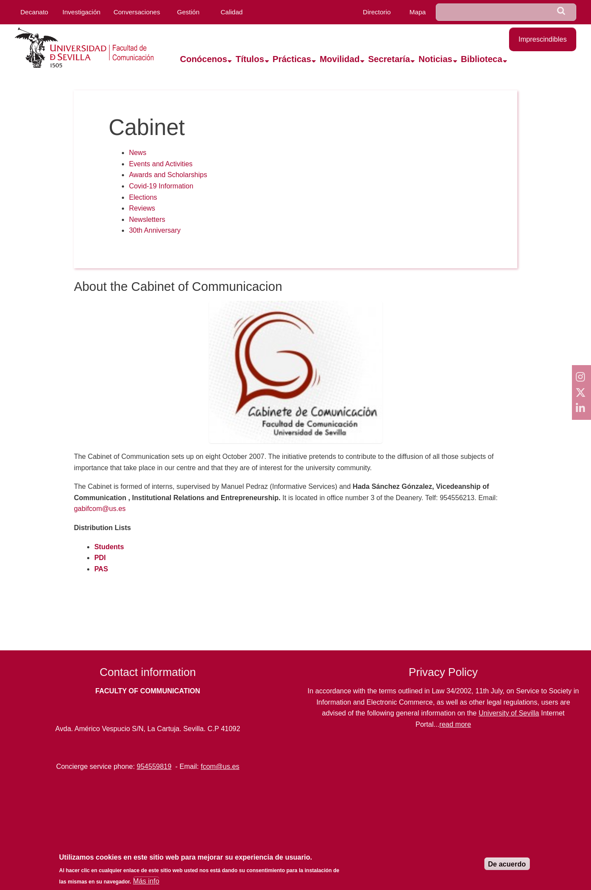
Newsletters (147, 219)
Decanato (34, 12)
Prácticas (292, 59)
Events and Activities (161, 164)
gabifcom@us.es (99, 508)
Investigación (81, 12)
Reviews (142, 208)
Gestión (188, 12)
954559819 (154, 766)
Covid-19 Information (161, 186)
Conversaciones (137, 12)
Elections (143, 197)
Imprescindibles (543, 39)
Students (109, 546)
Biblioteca (482, 59)
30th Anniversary (154, 230)
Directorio (377, 12)
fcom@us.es (220, 766)
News (137, 152)
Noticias (435, 59)
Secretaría (389, 59)
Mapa (417, 12)
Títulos (249, 59)
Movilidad (339, 59)
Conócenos (203, 59)
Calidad (232, 12)
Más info (146, 881)
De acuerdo (507, 864)
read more (455, 724)
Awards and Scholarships (168, 174)
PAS (101, 569)
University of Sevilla (509, 713)
